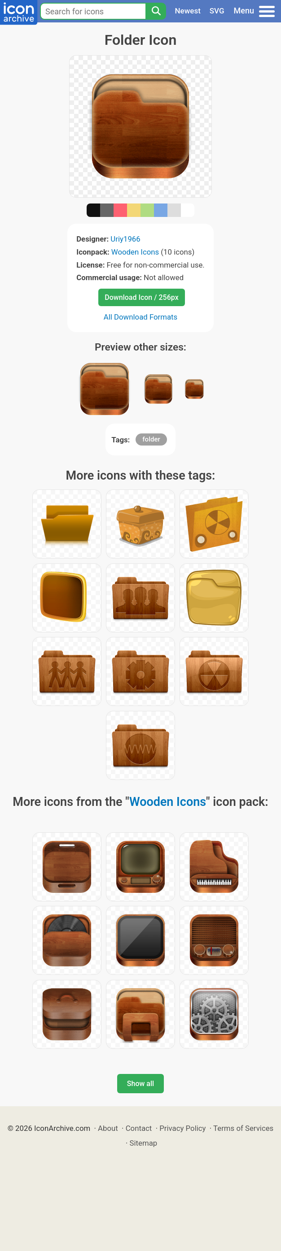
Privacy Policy (182, 1128)
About (108, 1128)
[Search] (155, 11)
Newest (188, 10)
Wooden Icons (135, 251)
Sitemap (144, 1142)
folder (151, 439)
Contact (139, 1128)
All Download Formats (141, 316)
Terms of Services (243, 1128)
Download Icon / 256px (141, 297)
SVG (217, 10)
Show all (140, 1083)
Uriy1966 (125, 238)
